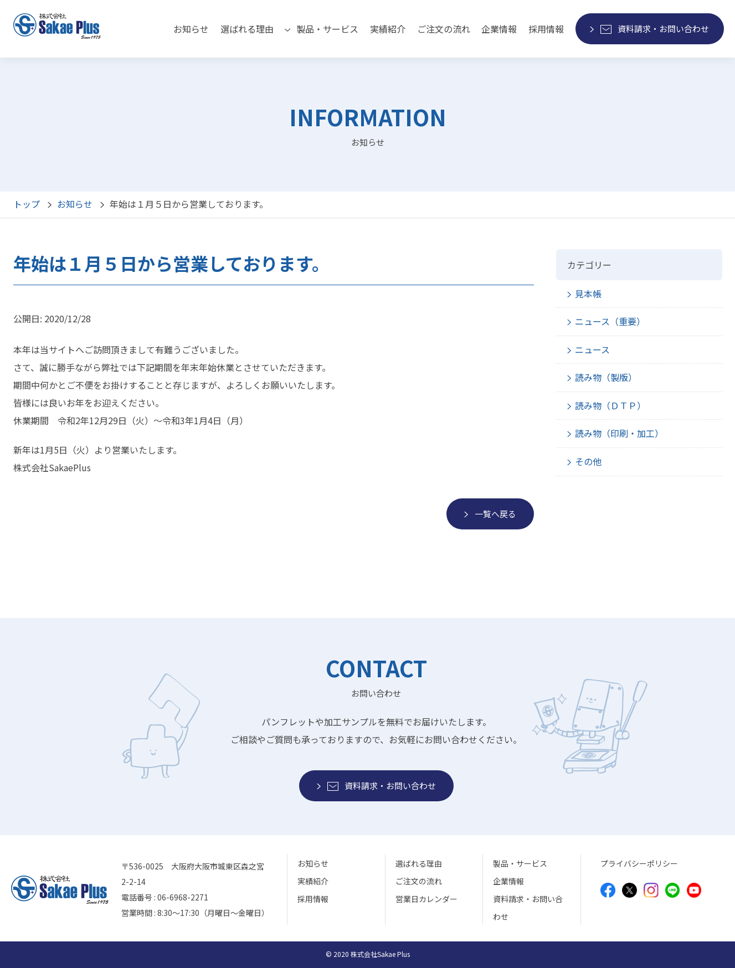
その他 (588, 461)
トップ (26, 203)
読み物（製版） (606, 377)
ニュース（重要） (610, 321)
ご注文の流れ (443, 28)
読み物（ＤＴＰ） (610, 405)
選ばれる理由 (247, 28)
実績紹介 (387, 28)
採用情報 (546, 28)
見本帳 (588, 293)
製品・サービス (520, 863)
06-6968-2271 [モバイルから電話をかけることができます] (182, 897)
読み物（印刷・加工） (619, 433)
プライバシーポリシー (639, 863)
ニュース (592, 349)
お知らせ (191, 28)
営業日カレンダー (426, 898)
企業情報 (499, 28)
